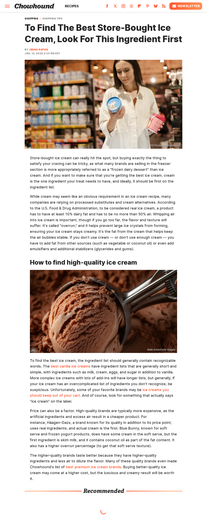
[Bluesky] (155, 7)
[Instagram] (123, 7)
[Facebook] (107, 7)
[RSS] (163, 7)
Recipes (72, 6)
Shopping (31, 18)
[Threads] (131, 7)
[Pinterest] (147, 7)
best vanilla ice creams (70, 366)
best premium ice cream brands (93, 467)
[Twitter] (115, 7)
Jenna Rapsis (38, 49)
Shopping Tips (52, 18)
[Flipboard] (139, 7)
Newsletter (186, 6)
